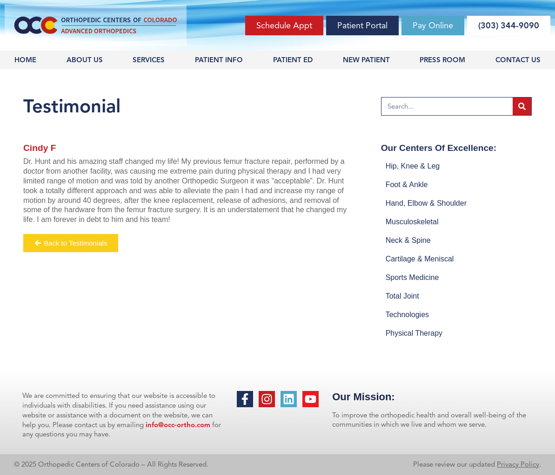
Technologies (407, 315)
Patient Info (219, 60)
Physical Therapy (414, 333)
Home (25, 60)
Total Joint (402, 296)
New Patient (366, 60)
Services (149, 60)
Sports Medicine (412, 277)
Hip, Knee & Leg (413, 166)
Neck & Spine (408, 240)
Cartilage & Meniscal (420, 259)
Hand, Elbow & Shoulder (426, 203)
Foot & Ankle (407, 185)
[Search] (522, 106)
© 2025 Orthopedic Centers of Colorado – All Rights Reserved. (111, 464)
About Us (85, 60)
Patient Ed (293, 60)
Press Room (442, 60)
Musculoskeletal (412, 222)
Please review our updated (455, 464)
